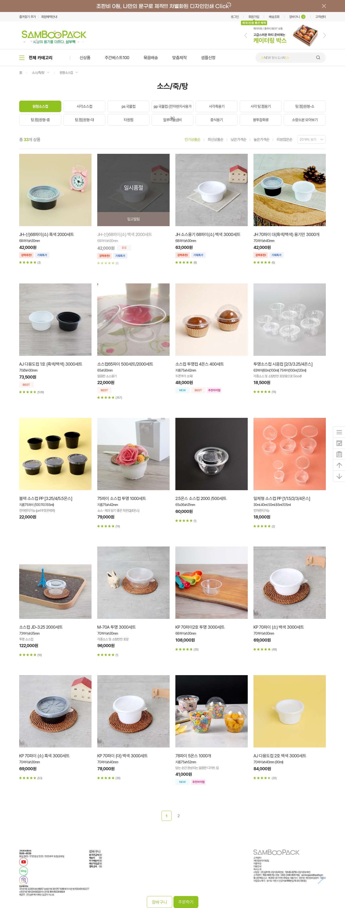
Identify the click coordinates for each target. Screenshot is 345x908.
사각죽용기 (216, 106)
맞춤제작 (179, 57)
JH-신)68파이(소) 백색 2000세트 (124, 234)
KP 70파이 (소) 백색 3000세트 (278, 627)
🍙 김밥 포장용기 (270, 58)
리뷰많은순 (284, 139)
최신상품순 (215, 139)
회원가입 (253, 17)
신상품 (85, 57)
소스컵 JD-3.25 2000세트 (41, 627)
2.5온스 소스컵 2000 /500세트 (200, 498)
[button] (245, 35)
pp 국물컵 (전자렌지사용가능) (172, 112)
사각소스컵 (84, 106)
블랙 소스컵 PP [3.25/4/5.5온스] (45, 498)
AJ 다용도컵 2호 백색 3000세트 (279, 755)
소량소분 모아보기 (305, 120)
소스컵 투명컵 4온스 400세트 (199, 364)
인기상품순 (192, 139)
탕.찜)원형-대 (84, 120)
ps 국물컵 (128, 106)
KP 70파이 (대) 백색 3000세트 (122, 755)
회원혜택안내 (49, 17)
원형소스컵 (66, 72)
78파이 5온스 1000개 (193, 755)
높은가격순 (261, 139)
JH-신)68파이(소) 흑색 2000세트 (46, 234)
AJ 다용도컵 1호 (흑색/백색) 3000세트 (50, 364)
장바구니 (297, 17)
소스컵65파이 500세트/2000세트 (125, 364)
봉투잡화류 (261, 120)
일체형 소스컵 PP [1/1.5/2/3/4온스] (281, 498)
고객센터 (320, 17)
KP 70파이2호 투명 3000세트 (199, 627)
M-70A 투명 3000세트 (116, 627)
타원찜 (128, 120)
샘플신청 (208, 57)
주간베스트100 (117, 57)
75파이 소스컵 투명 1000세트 (121, 498)
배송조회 (274, 17)
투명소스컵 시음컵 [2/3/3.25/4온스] (282, 364)
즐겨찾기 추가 (27, 17)
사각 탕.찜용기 (261, 106)
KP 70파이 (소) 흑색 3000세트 (44, 755)
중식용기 (216, 120)
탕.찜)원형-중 (40, 120)
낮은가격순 (238, 139)
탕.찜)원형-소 (304, 106)
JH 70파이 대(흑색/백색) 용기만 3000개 (286, 234)
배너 (172, 6)
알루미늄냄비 (172, 120)
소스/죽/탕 (38, 72)
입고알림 (133, 219)
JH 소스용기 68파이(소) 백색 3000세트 (207, 234)
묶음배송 (151, 57)
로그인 (235, 17)
